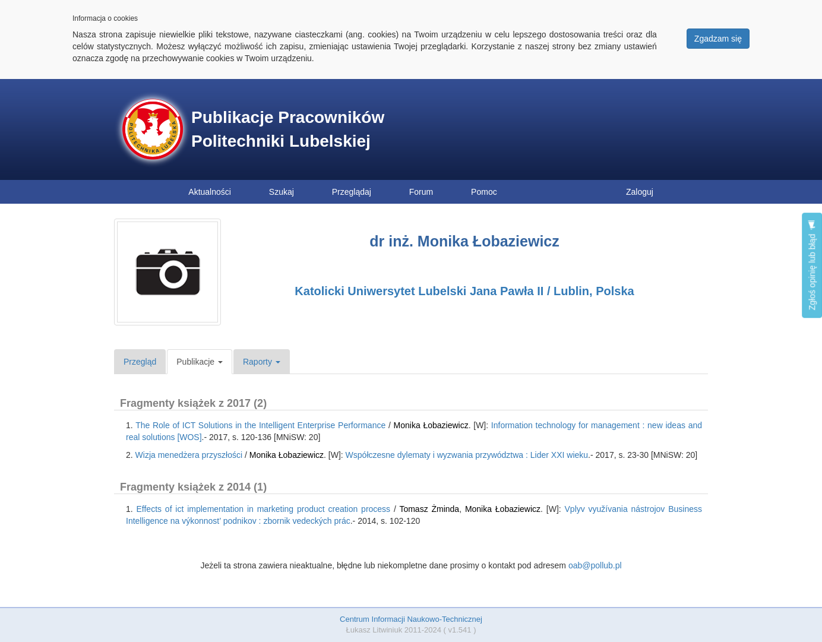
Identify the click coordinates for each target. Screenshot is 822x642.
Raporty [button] (261, 361)
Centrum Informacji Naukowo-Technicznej (411, 619)
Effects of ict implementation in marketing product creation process (264, 509)
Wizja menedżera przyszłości (189, 455)
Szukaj (281, 192)
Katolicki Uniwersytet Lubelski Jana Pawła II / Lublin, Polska (464, 291)
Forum (421, 192)
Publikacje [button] (199, 361)
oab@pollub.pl (595, 565)
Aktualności (209, 192)
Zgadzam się (718, 38)
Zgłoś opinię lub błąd (812, 265)
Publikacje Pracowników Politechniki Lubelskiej (287, 129)
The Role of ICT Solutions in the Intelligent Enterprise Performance (260, 425)
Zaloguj (639, 192)
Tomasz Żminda (429, 509)
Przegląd (140, 361)
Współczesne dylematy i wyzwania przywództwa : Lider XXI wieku (467, 455)
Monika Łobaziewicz (431, 425)
